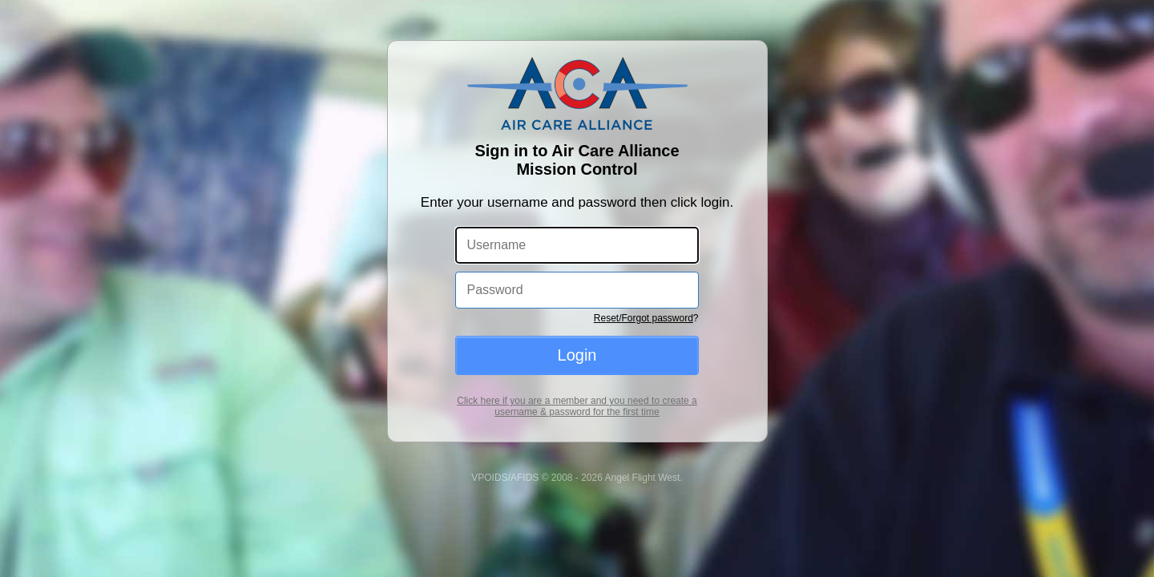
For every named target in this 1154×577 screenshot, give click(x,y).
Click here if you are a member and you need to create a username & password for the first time (577, 406)
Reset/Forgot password (643, 318)
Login (577, 355)
